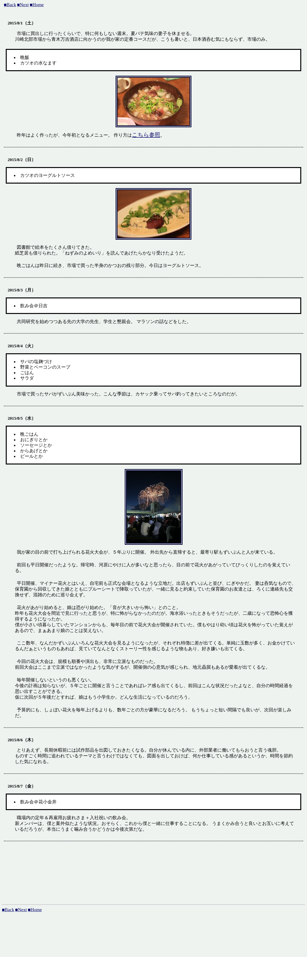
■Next (23, 4)
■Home (37, 4)
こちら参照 (146, 135)
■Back (10, 4)
